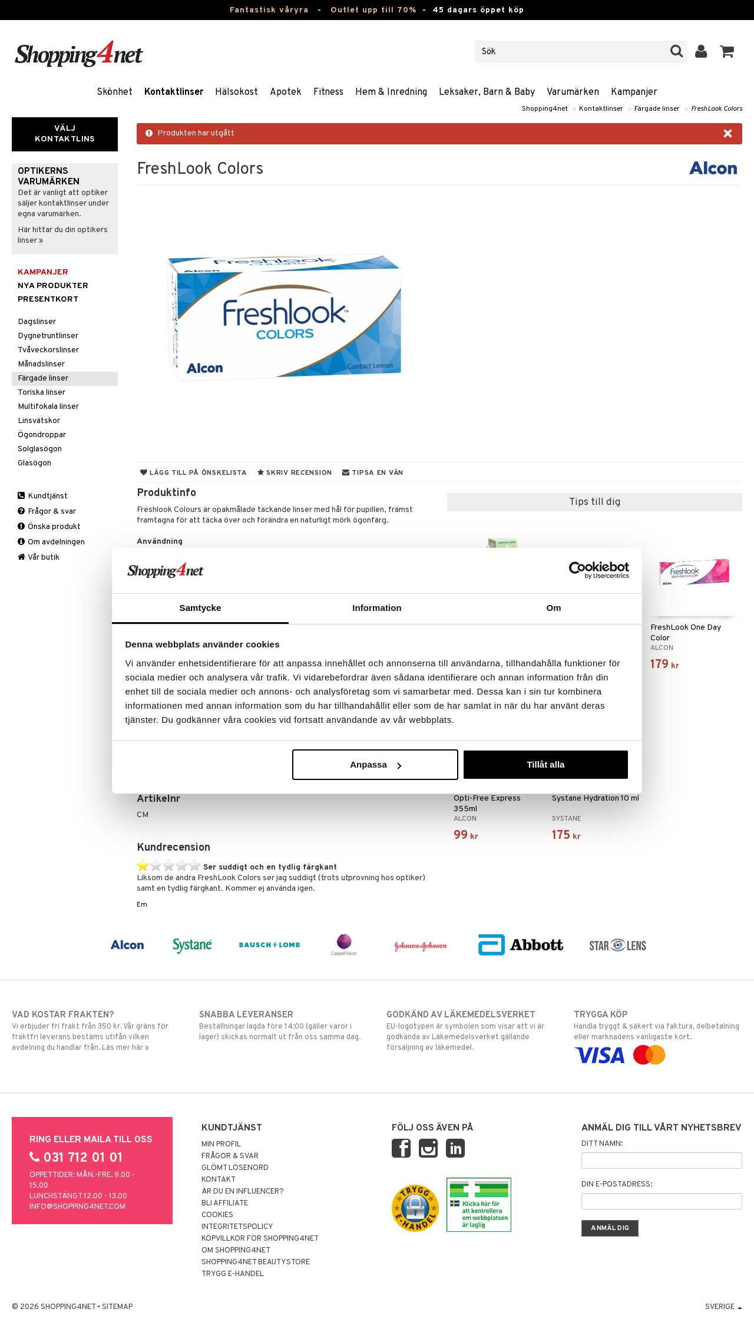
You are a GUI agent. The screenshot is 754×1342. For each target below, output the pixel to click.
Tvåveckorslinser (48, 350)
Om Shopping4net (235, 1250)
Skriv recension (294, 473)
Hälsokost (236, 92)
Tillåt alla (545, 764)
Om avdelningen (51, 542)
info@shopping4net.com (77, 1207)
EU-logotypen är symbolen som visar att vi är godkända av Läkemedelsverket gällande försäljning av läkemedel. (470, 1031)
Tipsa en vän (373, 473)
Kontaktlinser (173, 92)
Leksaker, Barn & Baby (487, 92)
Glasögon (34, 463)
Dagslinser (37, 322)
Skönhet (115, 92)
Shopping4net (545, 109)
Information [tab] (377, 608)
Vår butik (38, 558)
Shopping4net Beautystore (255, 1262)
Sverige (723, 1307)
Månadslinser (41, 364)
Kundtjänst (43, 496)
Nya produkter (53, 286)
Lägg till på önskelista (193, 473)
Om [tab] (553, 608)
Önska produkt (49, 527)
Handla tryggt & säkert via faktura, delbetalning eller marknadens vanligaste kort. (658, 1035)
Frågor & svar (47, 512)
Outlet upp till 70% (373, 10)
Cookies (217, 1215)
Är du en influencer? (242, 1191)
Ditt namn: (602, 1144)
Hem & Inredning (391, 92)
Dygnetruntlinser (48, 336)
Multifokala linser (48, 407)
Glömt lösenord (235, 1168)
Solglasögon (40, 449)
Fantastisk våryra (269, 10)
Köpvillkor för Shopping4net (260, 1239)
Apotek (286, 92)
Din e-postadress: (616, 1184)
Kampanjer (634, 92)
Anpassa (375, 764)
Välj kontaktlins (65, 134)
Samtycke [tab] (200, 608)
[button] (727, 52)
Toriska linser (41, 393)
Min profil (221, 1144)
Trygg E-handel (232, 1274)
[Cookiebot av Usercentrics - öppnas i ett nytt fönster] (577, 570)
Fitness (328, 92)
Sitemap (117, 1307)
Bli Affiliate (224, 1203)
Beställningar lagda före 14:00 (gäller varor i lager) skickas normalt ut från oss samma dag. (283, 1025)
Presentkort (48, 300)
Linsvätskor (39, 421)
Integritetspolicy (237, 1227)
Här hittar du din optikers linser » (63, 235)
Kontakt (218, 1180)
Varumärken (573, 92)
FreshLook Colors (716, 109)
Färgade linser (657, 109)
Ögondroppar (42, 435)
